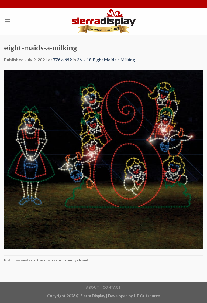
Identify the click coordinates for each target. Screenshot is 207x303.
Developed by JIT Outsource (134, 296)
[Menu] (7, 21)
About (92, 287)
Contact (112, 287)
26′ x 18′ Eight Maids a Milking (106, 59)
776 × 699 (62, 59)
